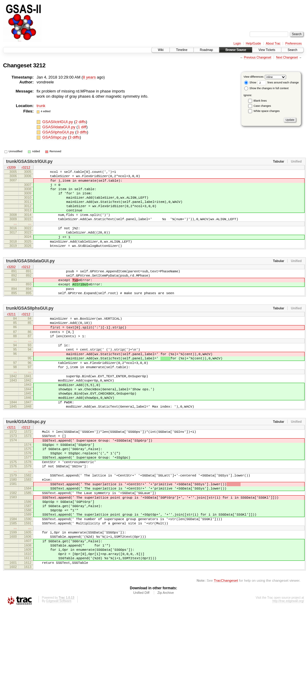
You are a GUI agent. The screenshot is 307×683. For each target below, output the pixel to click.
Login (237, 43)
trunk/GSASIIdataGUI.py (30, 278)
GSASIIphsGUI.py (58, 132)
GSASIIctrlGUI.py (58, 121)
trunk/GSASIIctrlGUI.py (29, 161)
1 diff (82, 127)
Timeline (181, 50)
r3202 (11, 284)
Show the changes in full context (266, 88)
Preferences (293, 43)
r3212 (26, 168)
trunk (41, 105)
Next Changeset (287, 57)
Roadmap (206, 50)
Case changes (262, 105)
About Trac (273, 43)
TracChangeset (226, 654)
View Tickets (266, 50)
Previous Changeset (257, 57)
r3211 (11, 338)
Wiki (161, 50)
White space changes (267, 111)
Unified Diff (141, 666)
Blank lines (260, 100)
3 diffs (81, 132)
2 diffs (80, 121)
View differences (254, 76)
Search (292, 50)
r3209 (11, 168)
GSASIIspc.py (55, 137)
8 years (89, 77)
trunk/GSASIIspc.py (26, 465)
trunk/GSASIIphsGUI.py (29, 331)
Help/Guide (253, 43)
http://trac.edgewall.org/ (288, 674)
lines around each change (278, 82)
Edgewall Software (58, 674)
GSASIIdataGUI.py (59, 127)
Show (250, 82)
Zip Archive (165, 666)
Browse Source (235, 50)
